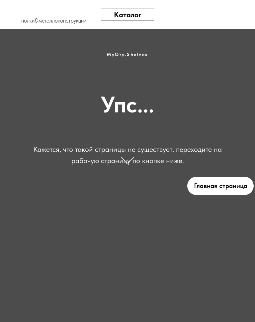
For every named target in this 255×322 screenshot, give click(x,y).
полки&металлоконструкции (53, 20)
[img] (224, 14)
